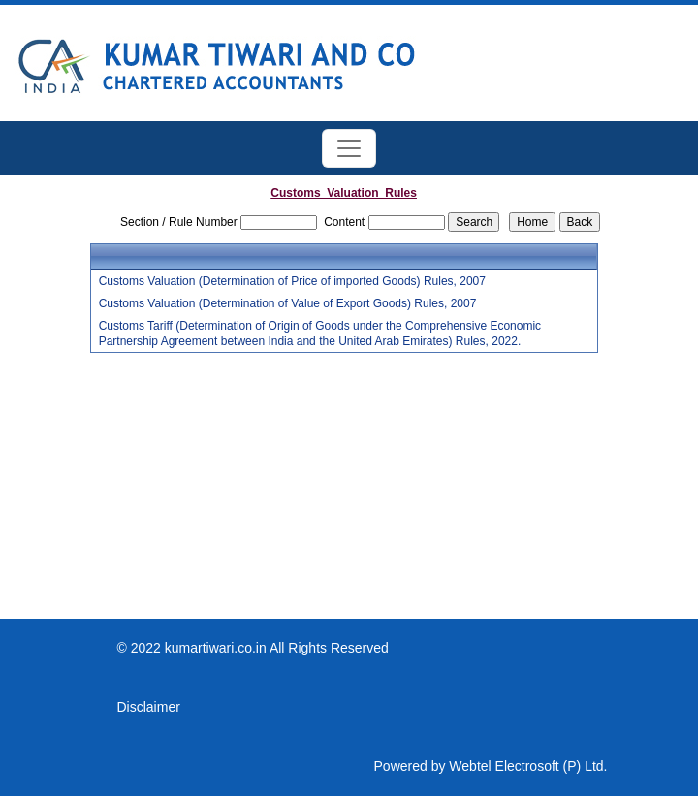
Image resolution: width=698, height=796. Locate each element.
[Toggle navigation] (349, 148)
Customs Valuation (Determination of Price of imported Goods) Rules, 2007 (292, 281)
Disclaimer (148, 707)
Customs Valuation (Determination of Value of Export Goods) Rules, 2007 (288, 303)
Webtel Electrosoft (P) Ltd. (528, 766)
